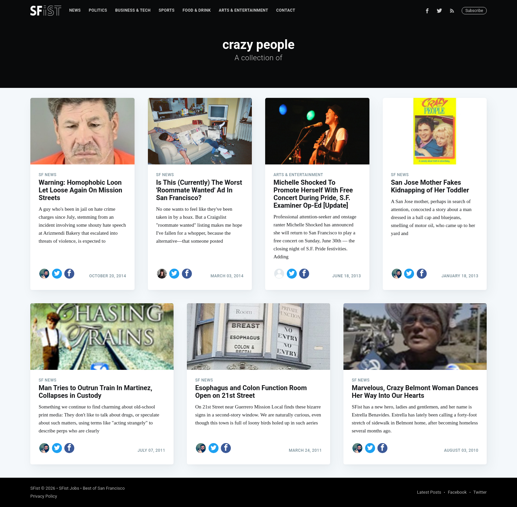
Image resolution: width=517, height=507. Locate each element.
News (75, 10)
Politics (98, 10)
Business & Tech (133, 10)
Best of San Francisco (104, 488)
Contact (285, 10)
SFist (35, 488)
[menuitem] (75, 10)
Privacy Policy (43, 496)
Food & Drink (197, 10)
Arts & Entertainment (243, 10)
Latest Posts (429, 492)
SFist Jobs (69, 488)
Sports (167, 10)
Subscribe (474, 10)
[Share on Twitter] (57, 273)
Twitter (480, 492)
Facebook (457, 492)
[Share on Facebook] (69, 273)
